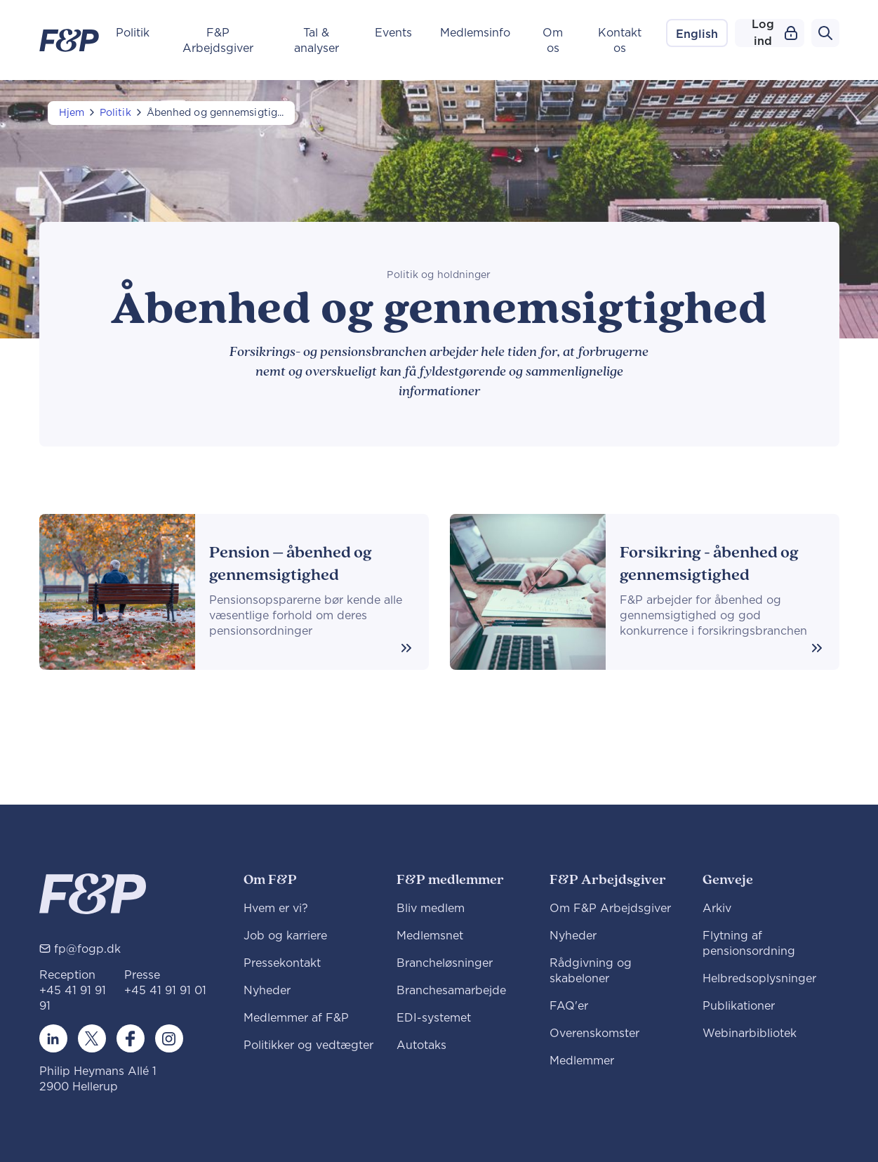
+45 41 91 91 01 (165, 990)
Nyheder (267, 990)
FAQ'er (569, 1006)
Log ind (774, 33)
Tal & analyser (316, 40)
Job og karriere (285, 936)
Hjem (71, 113)
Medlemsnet (430, 936)
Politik (132, 33)
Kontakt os (619, 40)
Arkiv (717, 908)
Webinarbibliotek (750, 1033)
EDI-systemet (434, 1018)
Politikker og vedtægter (308, 1045)
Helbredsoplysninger (759, 978)
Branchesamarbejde (451, 990)
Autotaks (421, 1045)
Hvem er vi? (276, 908)
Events (393, 33)
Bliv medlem (431, 908)
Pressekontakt (282, 963)
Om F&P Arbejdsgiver (610, 908)
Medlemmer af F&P (296, 1018)
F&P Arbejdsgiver (217, 40)
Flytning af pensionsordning (749, 943)
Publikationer (739, 1006)
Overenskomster (594, 1033)
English (697, 34)
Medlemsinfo (475, 33)
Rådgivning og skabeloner (591, 971)
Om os (553, 40)
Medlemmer (582, 1061)
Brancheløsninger (445, 963)
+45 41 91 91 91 (72, 998)
